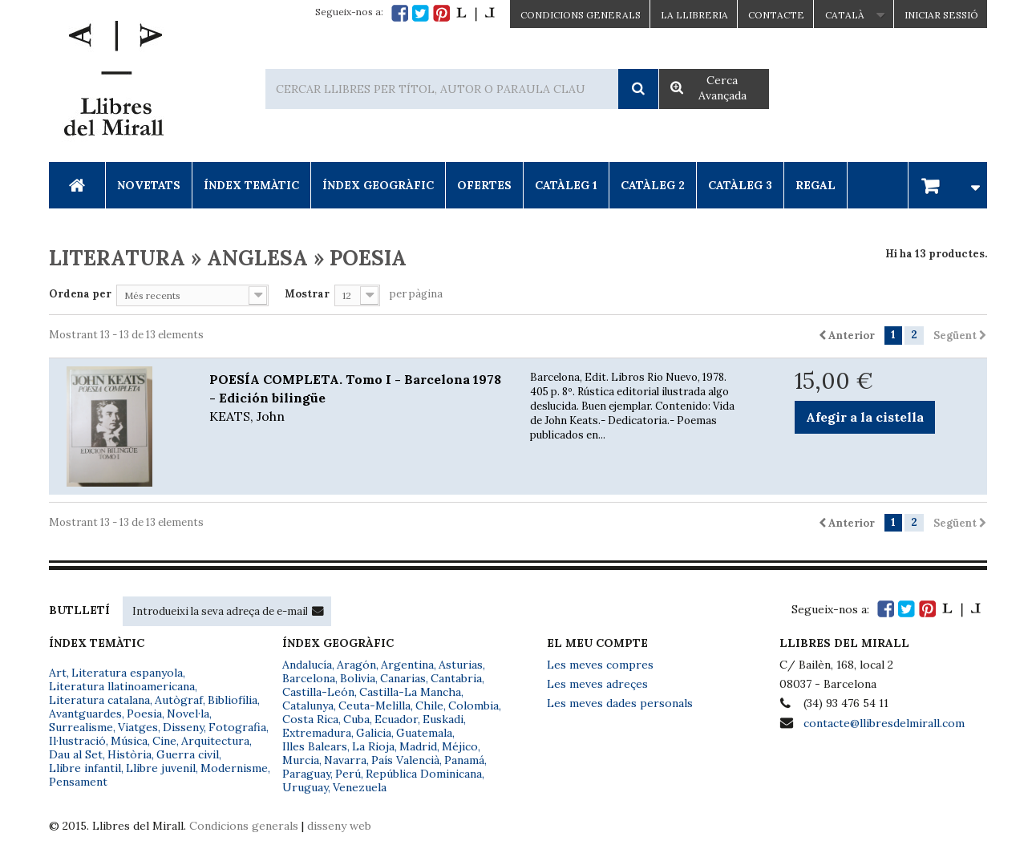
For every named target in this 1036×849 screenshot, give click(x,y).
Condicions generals (243, 826)
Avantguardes (85, 713)
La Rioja (373, 746)
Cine (164, 741)
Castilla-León (318, 692)
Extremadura (316, 733)
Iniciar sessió (941, 15)
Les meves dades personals (620, 703)
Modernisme (234, 768)
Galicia (373, 733)
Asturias (461, 664)
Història (129, 754)
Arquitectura (215, 741)
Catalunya (308, 705)
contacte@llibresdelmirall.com (884, 723)
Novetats (148, 185)
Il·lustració (77, 741)
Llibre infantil (85, 768)
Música (129, 741)
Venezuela (359, 787)
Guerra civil (187, 754)
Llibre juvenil (161, 768)
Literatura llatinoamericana (122, 686)
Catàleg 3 (740, 185)
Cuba (356, 719)
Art (58, 672)
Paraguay (306, 773)
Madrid (418, 746)
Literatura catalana (99, 700)
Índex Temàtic (251, 185)
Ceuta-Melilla (374, 705)
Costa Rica (310, 719)
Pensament (78, 781)
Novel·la (188, 713)
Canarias (403, 678)
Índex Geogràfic (378, 185)
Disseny (183, 727)
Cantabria (456, 678)
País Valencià (405, 760)
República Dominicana (424, 773)
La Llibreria (694, 15)
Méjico (460, 746)
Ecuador (396, 719)
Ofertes (484, 185)
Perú (348, 773)
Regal (815, 185)
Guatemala (424, 733)
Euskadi (443, 719)
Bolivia (357, 678)
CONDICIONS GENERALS (580, 15)
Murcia (300, 760)
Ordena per (80, 294)
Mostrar (307, 294)
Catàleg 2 (653, 185)
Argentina (407, 664)
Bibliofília (232, 700)
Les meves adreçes (597, 684)
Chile (429, 705)
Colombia (473, 705)
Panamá (464, 760)
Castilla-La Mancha (410, 692)
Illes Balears (314, 746)
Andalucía (307, 664)
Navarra (345, 760)
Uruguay (305, 787)
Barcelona (308, 678)
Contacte (776, 15)
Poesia (144, 713)
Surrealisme (81, 727)
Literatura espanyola (127, 672)
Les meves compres (600, 664)
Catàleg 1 (566, 185)
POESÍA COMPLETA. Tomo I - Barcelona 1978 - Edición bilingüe (357, 398)
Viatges (138, 727)
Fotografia (237, 727)
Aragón (356, 664)
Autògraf (179, 700)
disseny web (339, 826)
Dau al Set (76, 754)
